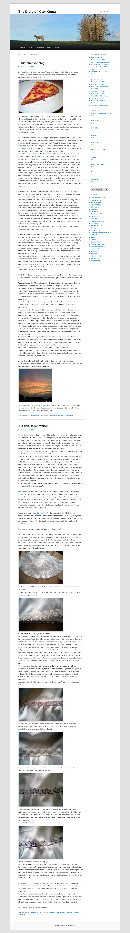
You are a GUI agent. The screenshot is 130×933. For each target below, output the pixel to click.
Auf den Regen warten (33, 426)
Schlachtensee (60, 912)
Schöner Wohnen (97, 246)
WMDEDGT (95, 256)
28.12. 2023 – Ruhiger (98, 91)
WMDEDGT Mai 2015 (98, 150)
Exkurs (93, 211)
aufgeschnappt (96, 202)
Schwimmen (69, 415)
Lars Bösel (94, 71)
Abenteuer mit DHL (97, 197)
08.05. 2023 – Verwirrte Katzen (101, 113)
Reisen (93, 240)
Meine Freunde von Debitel (100, 232)
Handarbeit (94, 219)
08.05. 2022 (95, 121)
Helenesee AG (39, 157)
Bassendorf (95, 205)
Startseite (22, 48)
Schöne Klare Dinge (98, 244)
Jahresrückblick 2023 (98, 60)
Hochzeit (94, 223)
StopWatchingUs (43, 513)
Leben (32, 415)
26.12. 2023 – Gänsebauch (100, 96)
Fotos (93, 216)
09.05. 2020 (95, 135)
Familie (54, 415)
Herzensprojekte (96, 221)
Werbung (94, 253)
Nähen (49, 48)
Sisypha (93, 157)
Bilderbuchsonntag (31, 63)
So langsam (95, 179)
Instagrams (40, 48)
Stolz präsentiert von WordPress (65, 925)
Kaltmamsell (22, 494)
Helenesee (22, 148)
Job (92, 228)
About (57, 48)
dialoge (93, 209)
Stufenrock (77, 912)
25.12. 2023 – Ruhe (97, 98)
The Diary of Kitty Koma (37, 11)
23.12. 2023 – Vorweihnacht (100, 105)
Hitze (53, 912)
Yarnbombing (95, 260)
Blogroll (30, 48)
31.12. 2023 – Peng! (97, 84)
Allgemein (94, 200)
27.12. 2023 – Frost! (97, 93)
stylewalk (94, 249)
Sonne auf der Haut (97, 164)
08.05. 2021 (95, 128)
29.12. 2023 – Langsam (98, 89)
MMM (93, 235)
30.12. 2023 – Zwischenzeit (100, 86)
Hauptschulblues (97, 57)
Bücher (93, 207)
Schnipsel (94, 242)
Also (92, 172)
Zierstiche (21, 914)
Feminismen (95, 214)
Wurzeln (36, 415)
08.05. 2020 (95, 142)
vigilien (93, 251)
